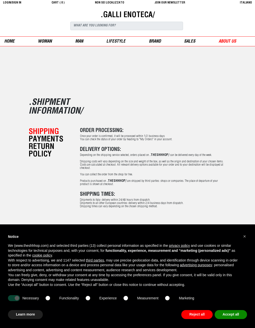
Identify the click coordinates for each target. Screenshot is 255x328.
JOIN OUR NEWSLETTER (170, 2)
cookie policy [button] (42, 255)
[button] (245, 236)
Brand (155, 42)
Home (9, 42)
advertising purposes (196, 265)
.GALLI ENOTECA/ (128, 15)
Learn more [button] (25, 314)
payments (46, 139)
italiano (246, 2)
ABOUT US (227, 42)
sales (189, 42)
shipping (44, 132)
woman (45, 42)
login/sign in (12, 2)
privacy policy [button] (179, 246)
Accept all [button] (231, 314)
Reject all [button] (196, 314)
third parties (95, 260)
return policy (41, 150)
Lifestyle (116, 42)
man (79, 42)
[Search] (126, 26)
